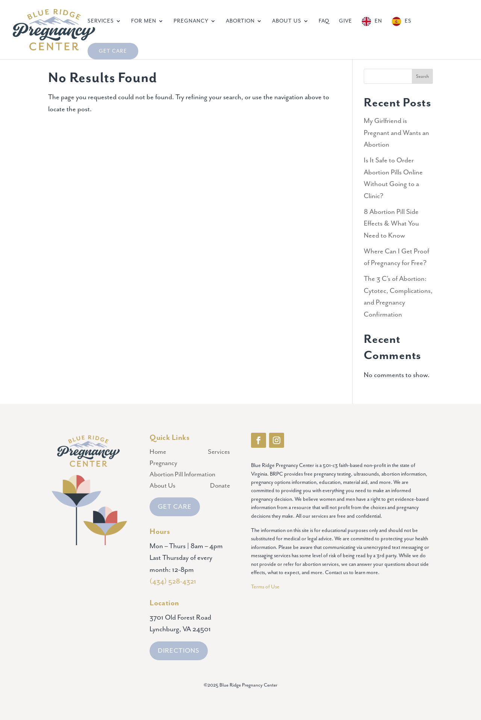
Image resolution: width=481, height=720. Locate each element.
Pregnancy (191, 21)
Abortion (240, 21)
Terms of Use (266, 587)
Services (101, 21)
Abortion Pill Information (182, 475)
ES (408, 21)
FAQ (324, 21)
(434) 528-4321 (173, 581)
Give (345, 21)
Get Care (113, 51)
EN (378, 21)
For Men (143, 21)
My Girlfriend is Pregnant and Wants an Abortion (396, 133)
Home (158, 452)
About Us (286, 21)
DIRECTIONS (179, 651)
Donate (220, 486)
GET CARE (175, 507)
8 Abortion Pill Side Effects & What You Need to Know (391, 223)
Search (422, 76)
